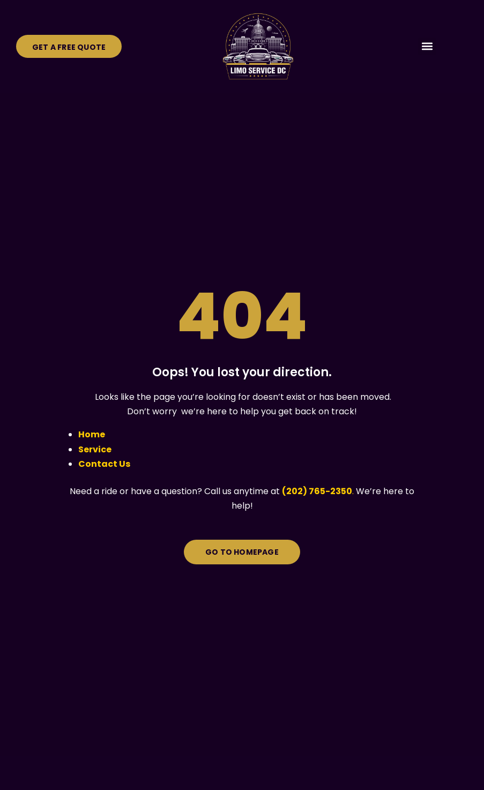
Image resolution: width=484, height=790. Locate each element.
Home (91, 434)
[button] (427, 46)
